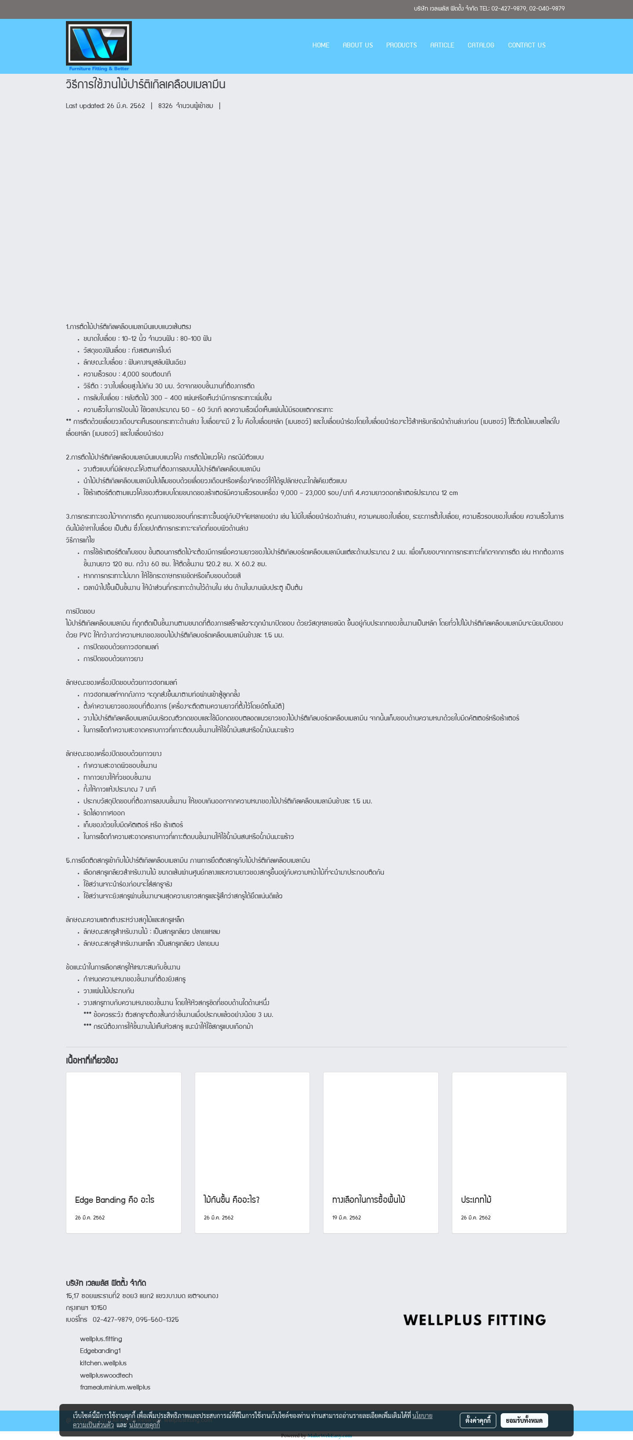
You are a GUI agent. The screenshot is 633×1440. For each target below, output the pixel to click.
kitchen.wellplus (103, 1364)
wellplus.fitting (101, 1340)
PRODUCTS (401, 46)
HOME (321, 46)
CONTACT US (527, 46)
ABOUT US (358, 46)
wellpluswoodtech (106, 1376)
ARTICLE (442, 46)
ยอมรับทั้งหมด (524, 1420)
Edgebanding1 (100, 1352)
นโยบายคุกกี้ (144, 1425)
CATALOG (481, 46)
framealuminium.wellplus (108, 1388)
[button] (560, 46)
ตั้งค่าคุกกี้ (478, 1420)
